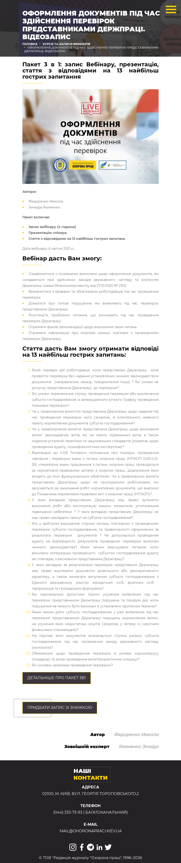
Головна (30, 44)
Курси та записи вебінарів (66, 44)
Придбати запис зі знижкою (59, 707)
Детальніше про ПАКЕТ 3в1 (56, 678)
